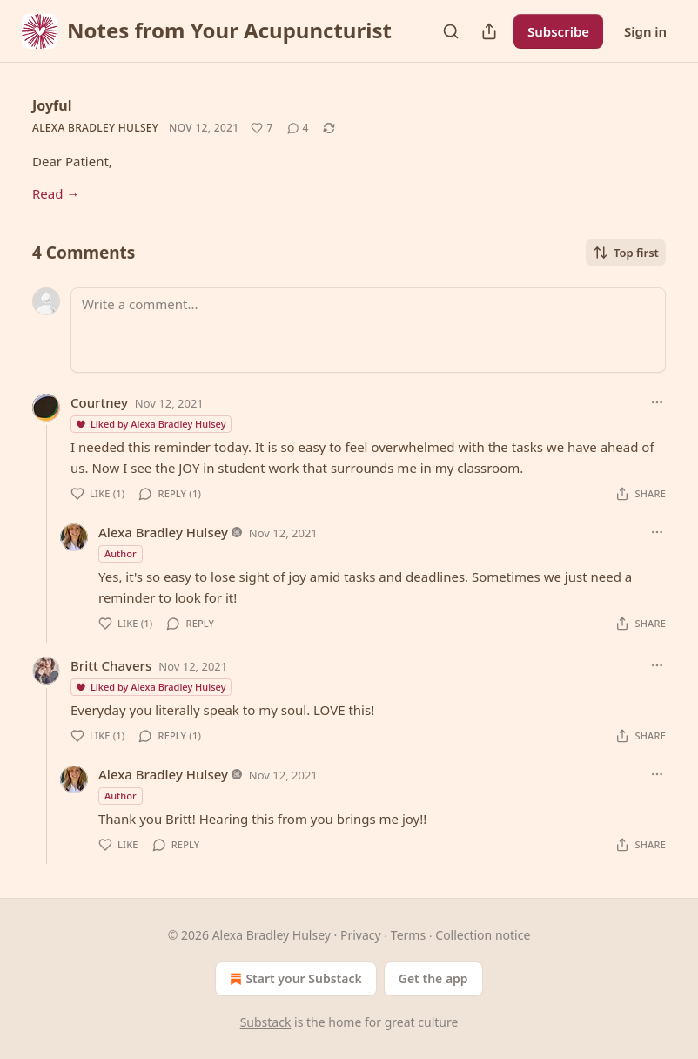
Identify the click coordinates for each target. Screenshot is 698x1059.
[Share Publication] (489, 31)
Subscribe (558, 31)
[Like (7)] (261, 128)
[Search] (450, 31)
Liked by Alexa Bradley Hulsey (150, 423)
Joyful (51, 105)
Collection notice (482, 935)
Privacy (360, 935)
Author (120, 553)
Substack (266, 1022)
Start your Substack (293, 978)
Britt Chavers (110, 665)
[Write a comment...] (368, 330)
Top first (626, 252)
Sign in (645, 31)
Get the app (433, 978)
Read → (55, 193)
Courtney (99, 402)
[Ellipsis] (657, 402)
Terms (408, 935)
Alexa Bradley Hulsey (95, 127)
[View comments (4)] (298, 128)
